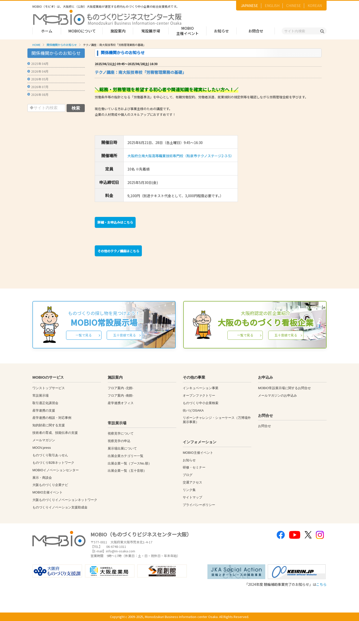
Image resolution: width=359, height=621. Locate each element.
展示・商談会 (42, 477)
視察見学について (121, 433)
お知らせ (221, 30)
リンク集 (189, 490)
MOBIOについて (82, 30)
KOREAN (315, 5)
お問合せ (255, 30)
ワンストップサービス (48, 388)
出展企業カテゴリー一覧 (125, 456)
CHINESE (293, 5)
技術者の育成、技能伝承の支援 (55, 433)
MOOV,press (41, 448)
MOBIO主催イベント (187, 30)
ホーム (46, 30)
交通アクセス (192, 482)
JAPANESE (249, 5)
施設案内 (117, 30)
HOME (36, 45)
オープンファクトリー (199, 395)
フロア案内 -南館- (120, 395)
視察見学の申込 (119, 441)
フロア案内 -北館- (120, 388)
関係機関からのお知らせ (62, 45)
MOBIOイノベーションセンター (55, 470)
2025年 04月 (39, 63)
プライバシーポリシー (199, 505)
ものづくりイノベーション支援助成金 (60, 507)
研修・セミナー (194, 467)
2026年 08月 (39, 94)
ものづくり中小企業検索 (200, 403)
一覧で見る (84, 335)
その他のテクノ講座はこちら (118, 251)
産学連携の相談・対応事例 (51, 418)
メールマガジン (43, 440)
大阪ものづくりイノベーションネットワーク (64, 500)
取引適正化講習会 (45, 403)
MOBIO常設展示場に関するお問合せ (284, 388)
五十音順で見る (124, 335)
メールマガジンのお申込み (277, 395)
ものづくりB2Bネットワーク (53, 463)
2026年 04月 (39, 71)
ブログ (187, 475)
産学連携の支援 (43, 410)
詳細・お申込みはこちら (115, 222)
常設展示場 (150, 30)
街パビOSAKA (193, 410)
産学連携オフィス (121, 403)
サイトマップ (192, 497)
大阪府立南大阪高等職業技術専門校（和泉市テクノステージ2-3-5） (180, 155)
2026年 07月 (39, 87)
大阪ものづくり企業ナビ (50, 485)
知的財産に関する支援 (48, 425)
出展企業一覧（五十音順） (127, 470)
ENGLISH (272, 5)
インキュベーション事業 (200, 388)
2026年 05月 (39, 79)
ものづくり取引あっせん (50, 455)
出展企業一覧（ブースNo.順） (130, 463)
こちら (321, 584)
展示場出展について (122, 448)
